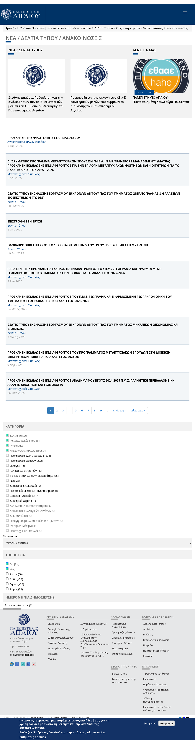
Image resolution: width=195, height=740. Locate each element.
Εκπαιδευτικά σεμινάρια (156, 640)
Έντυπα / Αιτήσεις (57, 643)
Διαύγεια (53, 653)
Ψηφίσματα (132, 28)
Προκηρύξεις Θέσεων (123, 632)
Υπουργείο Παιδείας (59, 648)
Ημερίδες (148, 645)
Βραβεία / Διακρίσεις (123, 637)
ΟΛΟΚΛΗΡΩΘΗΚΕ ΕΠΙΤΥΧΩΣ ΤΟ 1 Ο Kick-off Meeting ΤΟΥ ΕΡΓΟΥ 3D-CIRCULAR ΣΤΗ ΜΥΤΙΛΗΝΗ (77, 245)
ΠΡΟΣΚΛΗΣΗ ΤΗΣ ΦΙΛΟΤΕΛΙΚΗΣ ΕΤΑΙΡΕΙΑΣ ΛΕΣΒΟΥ (44, 138)
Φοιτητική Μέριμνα (122, 653)
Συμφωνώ (149, 723)
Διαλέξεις (148, 629)
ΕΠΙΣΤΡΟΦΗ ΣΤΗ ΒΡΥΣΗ (24, 221)
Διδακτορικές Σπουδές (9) (25, 485)
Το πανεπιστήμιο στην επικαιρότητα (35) (34, 475)
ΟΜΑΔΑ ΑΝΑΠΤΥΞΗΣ (81, 717)
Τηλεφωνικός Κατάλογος (156, 673)
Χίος (119, 28)
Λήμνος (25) (17, 584)
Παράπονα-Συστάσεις (155, 684)
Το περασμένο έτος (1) (18, 605)
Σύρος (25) (16, 589)
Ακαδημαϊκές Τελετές (154, 623)
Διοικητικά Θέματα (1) (23, 500)
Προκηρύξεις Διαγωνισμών (119, 625)
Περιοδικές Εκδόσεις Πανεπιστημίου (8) (34, 490)
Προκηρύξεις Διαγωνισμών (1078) (30, 455)
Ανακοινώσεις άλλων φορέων (72, 28)
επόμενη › (119, 410)
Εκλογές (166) (18, 465)
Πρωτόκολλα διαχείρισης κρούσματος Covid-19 (94, 654)
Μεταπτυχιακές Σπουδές (159, 28)
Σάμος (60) (16, 574)
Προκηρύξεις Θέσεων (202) (26, 460)
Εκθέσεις (148, 634)
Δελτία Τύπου (104, 28)
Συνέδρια (148, 656)
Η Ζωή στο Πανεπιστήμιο (33, 28)
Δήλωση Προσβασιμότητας (153, 700)
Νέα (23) (15, 480)
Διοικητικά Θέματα (122, 643)
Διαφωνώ (166, 723)
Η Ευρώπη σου (88, 629)
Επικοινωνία (149, 679)
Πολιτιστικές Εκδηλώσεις (156, 650)
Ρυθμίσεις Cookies (32, 737)
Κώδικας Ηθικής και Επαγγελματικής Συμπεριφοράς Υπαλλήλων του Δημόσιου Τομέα (95, 641)
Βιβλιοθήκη (54, 623)
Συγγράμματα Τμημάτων (93, 623)
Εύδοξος (52, 659)
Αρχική (10, 28)
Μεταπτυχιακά (120, 648)
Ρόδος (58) (16, 579)
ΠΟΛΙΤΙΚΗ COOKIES (57, 717)
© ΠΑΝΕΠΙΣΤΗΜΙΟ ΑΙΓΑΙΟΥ (15, 717)
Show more (10, 536)
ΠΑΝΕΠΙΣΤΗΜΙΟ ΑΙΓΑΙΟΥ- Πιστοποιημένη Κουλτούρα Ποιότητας (161, 99)
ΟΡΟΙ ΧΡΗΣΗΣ (38, 717)
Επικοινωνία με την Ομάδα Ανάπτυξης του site (157, 709)
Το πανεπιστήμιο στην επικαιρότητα (124, 681)
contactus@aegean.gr (22, 655)
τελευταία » (137, 410)
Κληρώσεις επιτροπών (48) (26, 470)
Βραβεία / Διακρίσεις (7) (24, 495)
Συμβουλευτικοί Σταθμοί (61, 637)
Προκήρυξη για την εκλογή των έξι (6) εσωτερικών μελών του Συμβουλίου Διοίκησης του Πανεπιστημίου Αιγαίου (98, 103)
